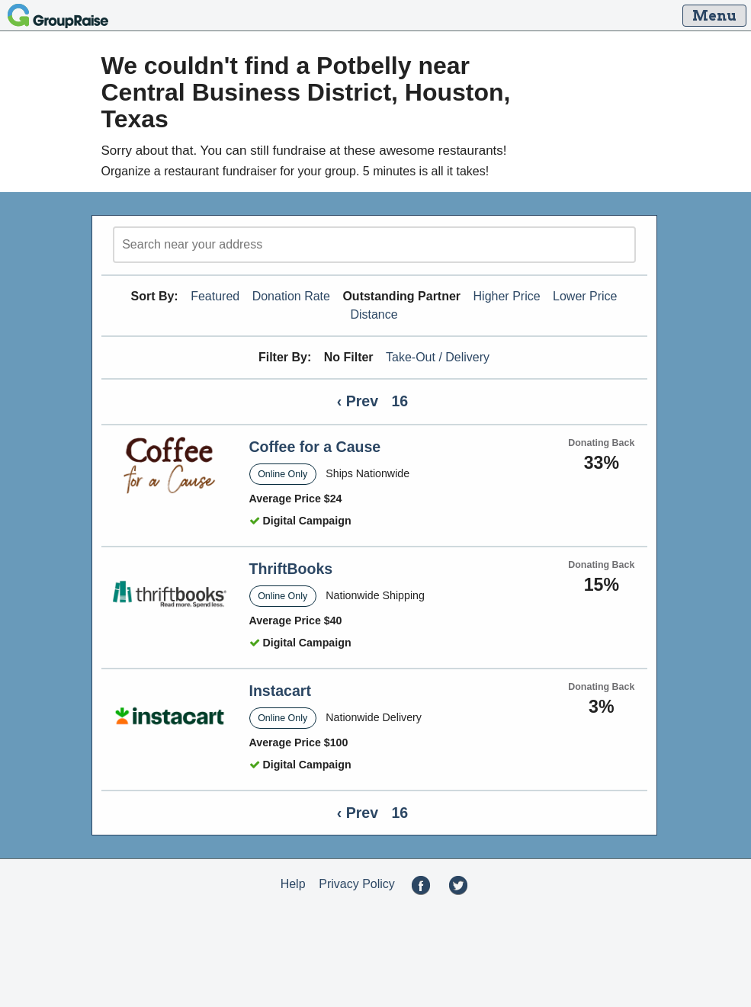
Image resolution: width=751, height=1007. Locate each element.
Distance (373, 314)
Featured (215, 296)
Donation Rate (291, 296)
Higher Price (507, 296)
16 (400, 401)
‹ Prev (357, 401)
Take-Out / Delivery (437, 357)
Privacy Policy (357, 883)
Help (293, 883)
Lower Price (585, 296)
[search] (374, 244)
